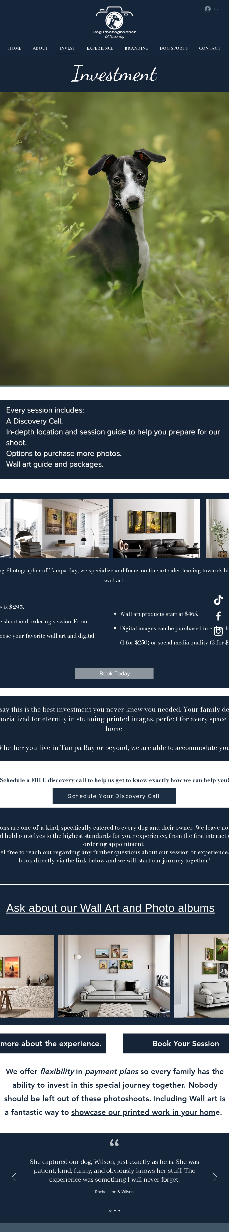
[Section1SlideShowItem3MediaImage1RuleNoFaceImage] (119, 1211)
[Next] (215, 1178)
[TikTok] (218, 601)
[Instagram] (218, 631)
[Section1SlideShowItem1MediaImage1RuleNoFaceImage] (110, 1211)
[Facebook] (218, 616)
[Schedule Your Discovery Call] (114, 796)
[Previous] (14, 1178)
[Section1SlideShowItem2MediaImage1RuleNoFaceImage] (115, 1211)
